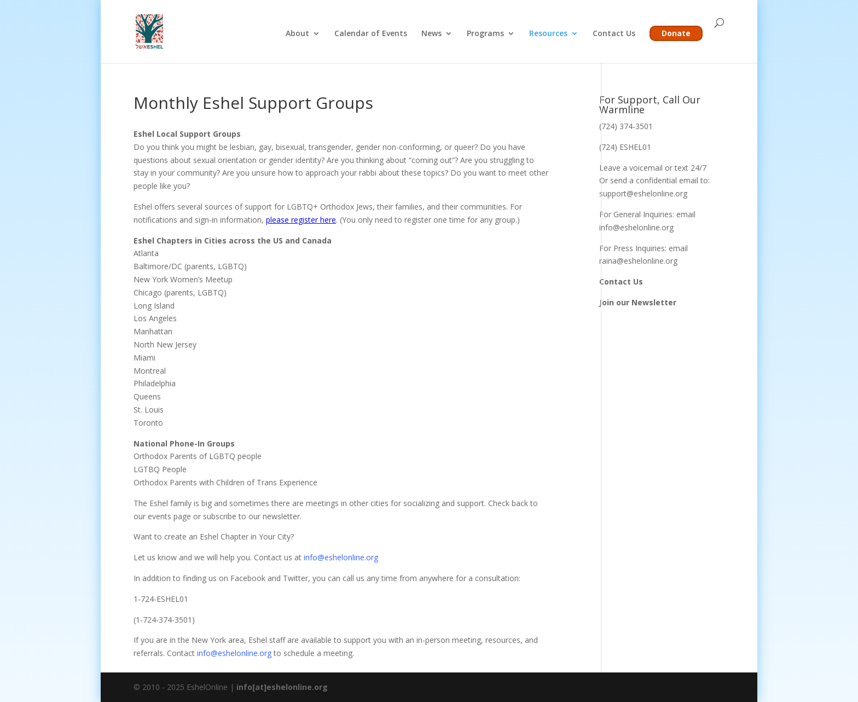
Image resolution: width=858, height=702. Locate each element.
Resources (548, 34)
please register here (301, 219)
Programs (485, 34)
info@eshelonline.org (340, 557)
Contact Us (614, 34)
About (297, 34)
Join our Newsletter (637, 302)
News (431, 34)
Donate (676, 33)
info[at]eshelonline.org (282, 687)
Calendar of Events (370, 34)
